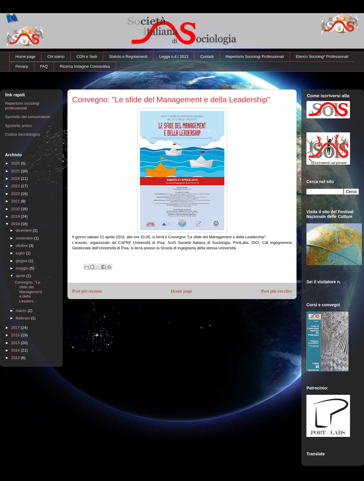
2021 (16, 201)
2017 (16, 327)
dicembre (24, 230)
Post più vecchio (276, 290)
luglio (21, 253)
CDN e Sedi (87, 56)
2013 (16, 357)
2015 (16, 343)
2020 (16, 209)
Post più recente (87, 290)
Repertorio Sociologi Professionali (255, 56)
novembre (25, 238)
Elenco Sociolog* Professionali (322, 56)
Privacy (22, 66)
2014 (16, 350)
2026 (16, 163)
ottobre (22, 245)
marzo (22, 310)
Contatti (207, 56)
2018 (16, 224)
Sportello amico (18, 125)
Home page (26, 56)
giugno (22, 261)
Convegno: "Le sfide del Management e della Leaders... (28, 291)
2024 (16, 178)
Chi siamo (56, 56)
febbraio (23, 318)
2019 (16, 216)
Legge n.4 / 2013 (174, 56)
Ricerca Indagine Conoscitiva (85, 66)
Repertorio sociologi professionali (22, 105)
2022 (16, 193)
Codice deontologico (22, 134)
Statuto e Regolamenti (128, 56)
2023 (16, 186)
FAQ (44, 66)
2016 (16, 335)
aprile (21, 275)
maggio (23, 268)
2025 (16, 171)
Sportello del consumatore (27, 117)
